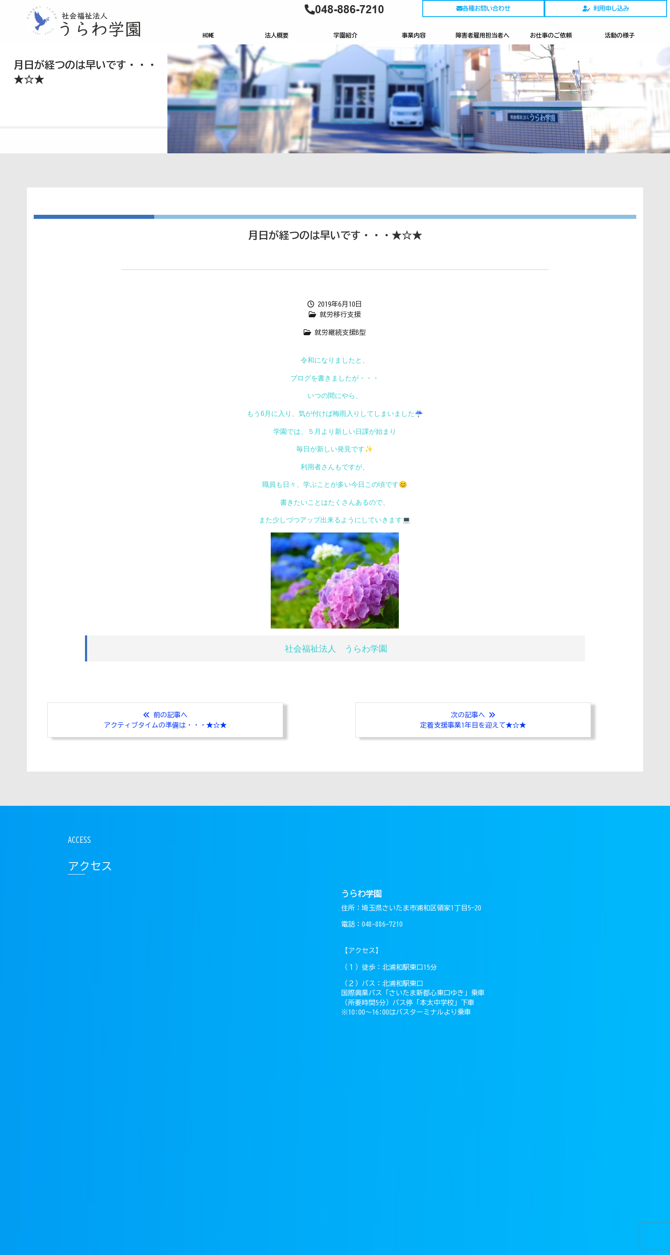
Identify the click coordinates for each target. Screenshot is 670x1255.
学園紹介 (345, 35)
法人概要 (277, 35)
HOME (208, 35)
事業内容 (414, 35)
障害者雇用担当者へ (482, 35)
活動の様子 (620, 35)
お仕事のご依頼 (551, 35)
